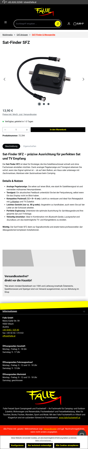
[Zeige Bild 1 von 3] (39, 104)
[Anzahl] (16, 129)
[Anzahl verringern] (5, 129)
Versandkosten (50, 429)
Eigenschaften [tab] (29, 146)
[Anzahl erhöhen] (27, 129)
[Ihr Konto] (69, 23)
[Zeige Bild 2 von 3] (44, 104)
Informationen (10, 311)
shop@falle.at (30, 2)
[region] (44, 79)
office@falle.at (9, 336)
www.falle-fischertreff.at (69, 417)
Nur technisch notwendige (39, 445)
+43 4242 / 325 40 (11, 330)
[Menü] (6, 22)
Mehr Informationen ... (44, 441)
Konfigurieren (17, 445)
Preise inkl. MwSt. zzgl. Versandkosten (20, 114)
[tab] (11, 146)
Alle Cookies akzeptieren (67, 445)
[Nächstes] (83, 79)
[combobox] (38, 24)
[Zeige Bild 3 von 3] (49, 104)
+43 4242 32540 (15, 2)
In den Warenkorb (58, 129)
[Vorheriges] (4, 79)
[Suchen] (58, 24)
